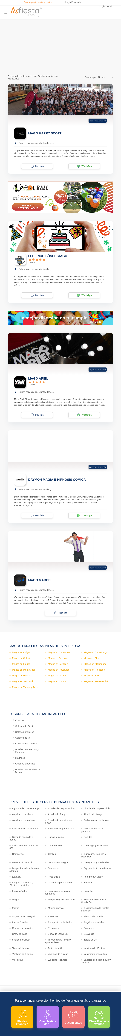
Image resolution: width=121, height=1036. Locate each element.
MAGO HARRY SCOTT (44, 133)
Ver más (60, 55)
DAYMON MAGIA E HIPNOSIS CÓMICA (57, 479)
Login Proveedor (73, 2)
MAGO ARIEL (38, 378)
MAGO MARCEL (40, 580)
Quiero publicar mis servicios (38, 2)
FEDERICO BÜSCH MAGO (47, 256)
